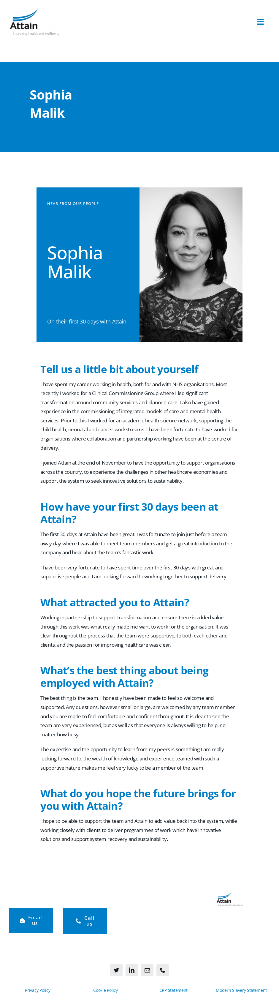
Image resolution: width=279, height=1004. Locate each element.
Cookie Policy (105, 990)
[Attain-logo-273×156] (35, 9)
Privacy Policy (37, 990)
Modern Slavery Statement (241, 990)
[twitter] (116, 970)
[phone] (162, 970)
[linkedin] (132, 970)
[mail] (147, 970)
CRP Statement (173, 990)
